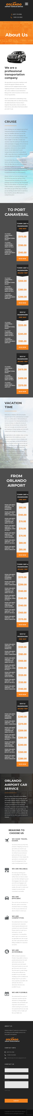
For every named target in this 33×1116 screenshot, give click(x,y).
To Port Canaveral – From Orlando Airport (10, 252)
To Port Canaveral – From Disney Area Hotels (9, 245)
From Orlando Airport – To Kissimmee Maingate (10, 507)
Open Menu (26, 4)
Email (7, 1074)
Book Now (22, 259)
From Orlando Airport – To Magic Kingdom (10, 548)
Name (7, 1067)
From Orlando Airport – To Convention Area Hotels (10, 521)
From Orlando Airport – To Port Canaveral (10, 513)
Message (7, 1080)
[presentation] (18, 1094)
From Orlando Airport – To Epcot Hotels (10, 541)
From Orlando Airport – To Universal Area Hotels (10, 528)
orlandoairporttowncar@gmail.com (16, 1058)
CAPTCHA (7, 1090)
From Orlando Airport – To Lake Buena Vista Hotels (10, 535)
